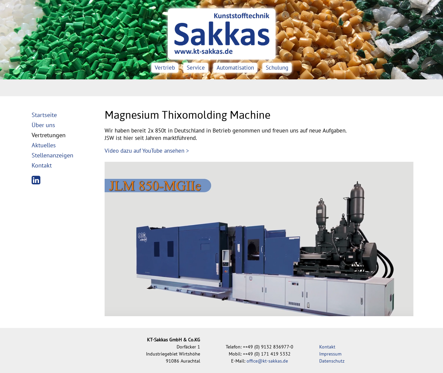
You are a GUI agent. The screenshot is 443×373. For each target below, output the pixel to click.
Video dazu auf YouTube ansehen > (147, 150)
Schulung (277, 67)
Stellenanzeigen (52, 155)
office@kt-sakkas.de (267, 361)
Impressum (330, 354)
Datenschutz (331, 361)
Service (196, 67)
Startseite (44, 115)
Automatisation (235, 67)
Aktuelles (44, 145)
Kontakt (42, 165)
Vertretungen (49, 135)
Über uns (43, 125)
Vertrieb (165, 67)
